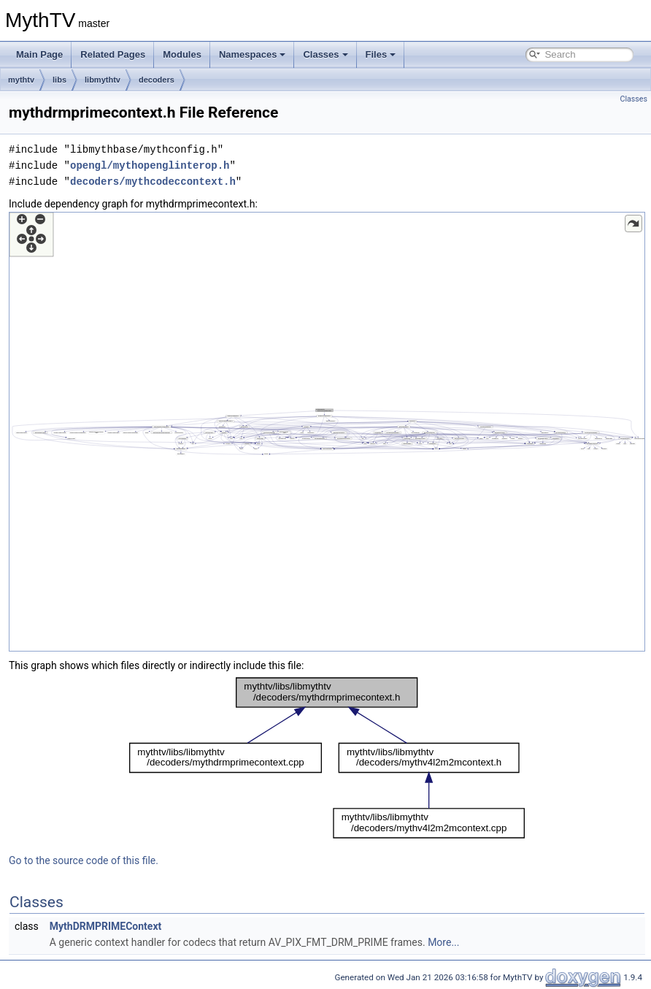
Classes (325, 54)
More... (443, 942)
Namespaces (252, 54)
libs (59, 79)
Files (381, 54)
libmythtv (102, 79)
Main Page (39, 54)
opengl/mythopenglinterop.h (149, 165)
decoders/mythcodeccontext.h (153, 181)
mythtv (21, 79)
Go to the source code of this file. (83, 860)
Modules (182, 54)
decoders (156, 79)
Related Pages (112, 54)
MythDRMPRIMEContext (106, 926)
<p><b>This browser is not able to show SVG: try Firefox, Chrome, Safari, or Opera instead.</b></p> (326, 432)
